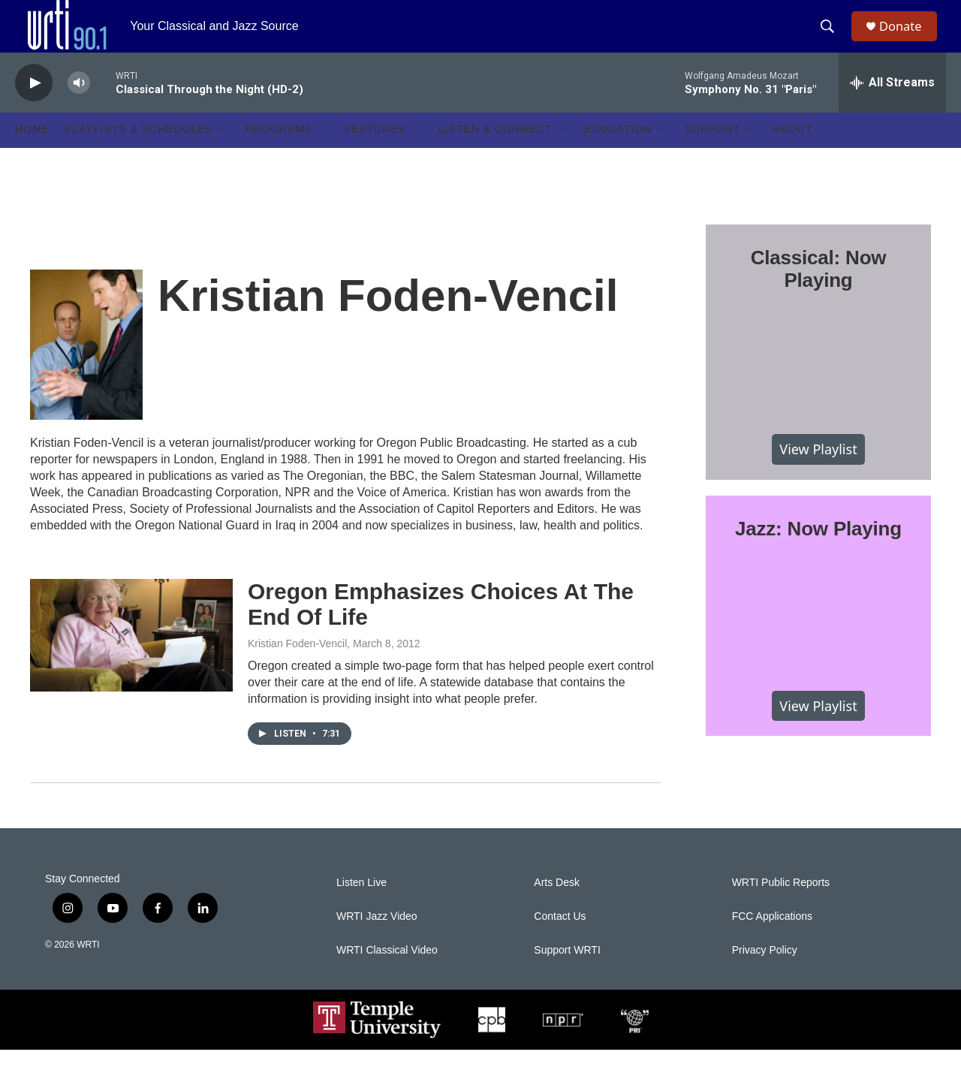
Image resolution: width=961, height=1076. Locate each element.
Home (32, 156)
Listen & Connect (495, 156)
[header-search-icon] (832, 40)
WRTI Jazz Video (376, 942)
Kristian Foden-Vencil (297, 670)
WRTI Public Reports (781, 909)
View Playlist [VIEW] (818, 475)
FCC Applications (772, 942)
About (792, 156)
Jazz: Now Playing (818, 555)
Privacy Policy (764, 976)
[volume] (79, 109)
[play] (34, 109)
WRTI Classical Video (387, 976)
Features (375, 156)
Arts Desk (557, 909)
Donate (907, 39)
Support (712, 156)
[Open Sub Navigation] (224, 156)
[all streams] (892, 109)
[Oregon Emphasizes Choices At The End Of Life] (131, 661)
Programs (278, 156)
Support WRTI (567, 976)
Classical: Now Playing (819, 295)
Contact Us (560, 942)
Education (618, 156)
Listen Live (361, 909)
